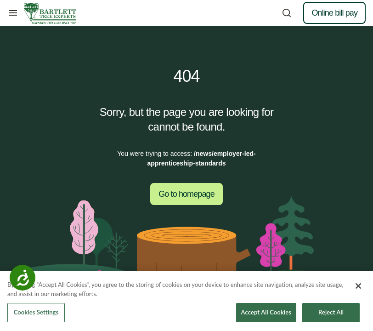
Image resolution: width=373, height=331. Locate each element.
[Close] (358, 286)
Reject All (331, 312)
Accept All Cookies (266, 312)
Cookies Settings (36, 312)
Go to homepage (186, 194)
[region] (186, 301)
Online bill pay (334, 12)
